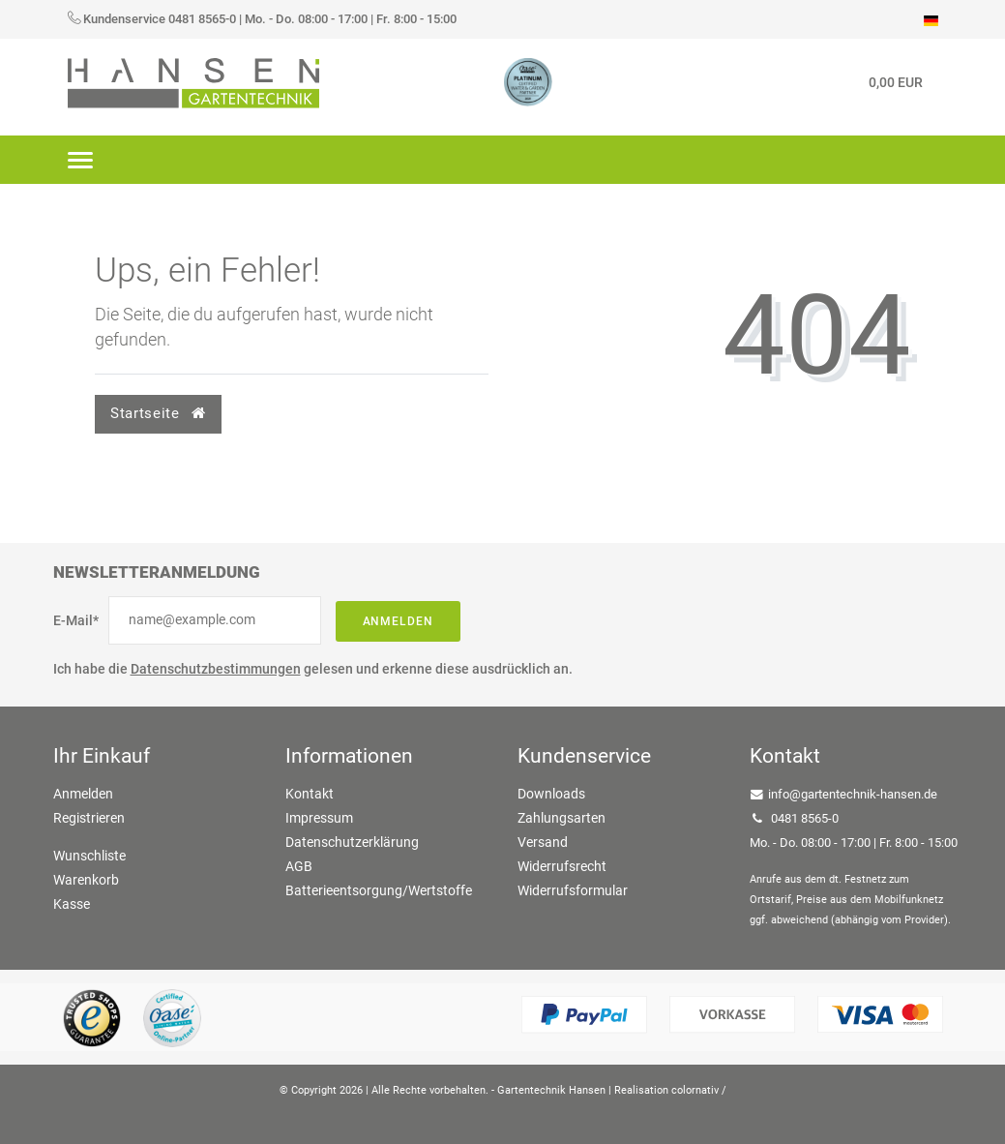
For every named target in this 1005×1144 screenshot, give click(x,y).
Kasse (71, 904)
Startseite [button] (157, 413)
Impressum (319, 818)
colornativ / (698, 1090)
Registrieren (89, 818)
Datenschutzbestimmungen (216, 669)
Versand (542, 842)
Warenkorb (86, 880)
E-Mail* (76, 620)
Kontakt (309, 793)
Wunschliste (89, 855)
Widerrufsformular (572, 890)
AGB (298, 866)
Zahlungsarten (561, 818)
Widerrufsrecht (561, 866)
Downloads (551, 793)
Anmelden (398, 621)
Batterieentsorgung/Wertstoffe (378, 890)
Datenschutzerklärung (352, 842)
